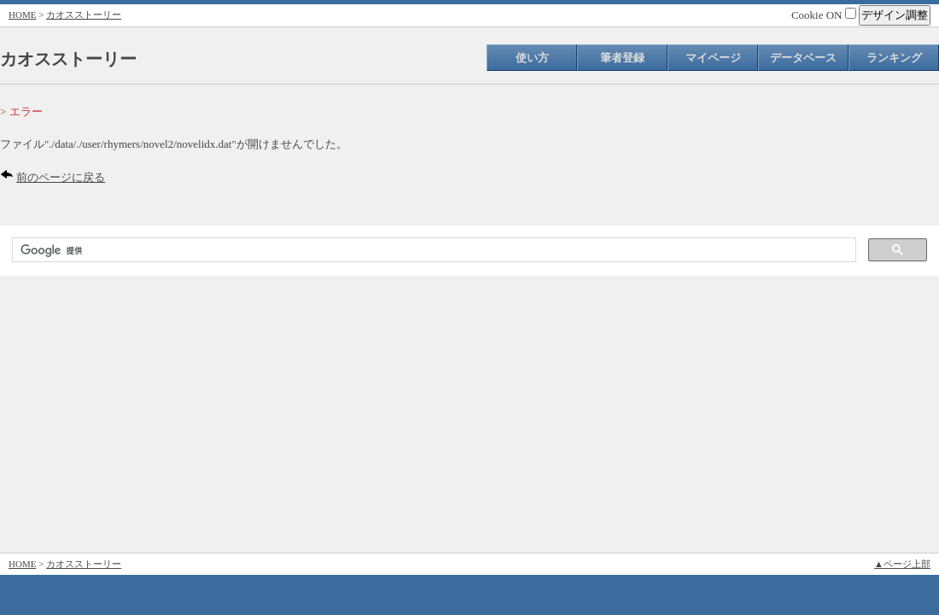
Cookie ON (823, 15)
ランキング (894, 57)
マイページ (713, 57)
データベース (803, 57)
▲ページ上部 (902, 564)
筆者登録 (622, 57)
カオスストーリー (83, 14)
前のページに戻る (60, 177)
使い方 (532, 57)
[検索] (432, 250)
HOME (22, 14)
